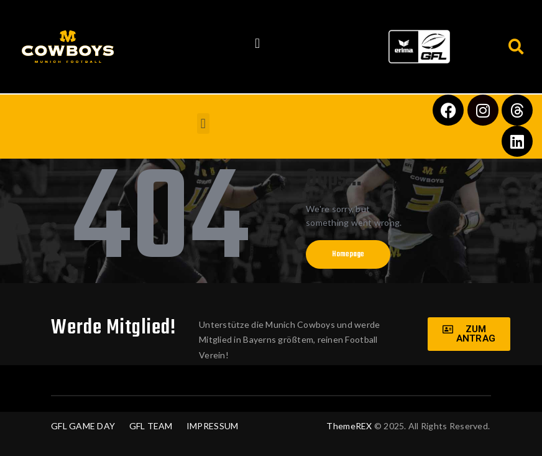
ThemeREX (349, 426)
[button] (258, 44)
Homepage (348, 254)
